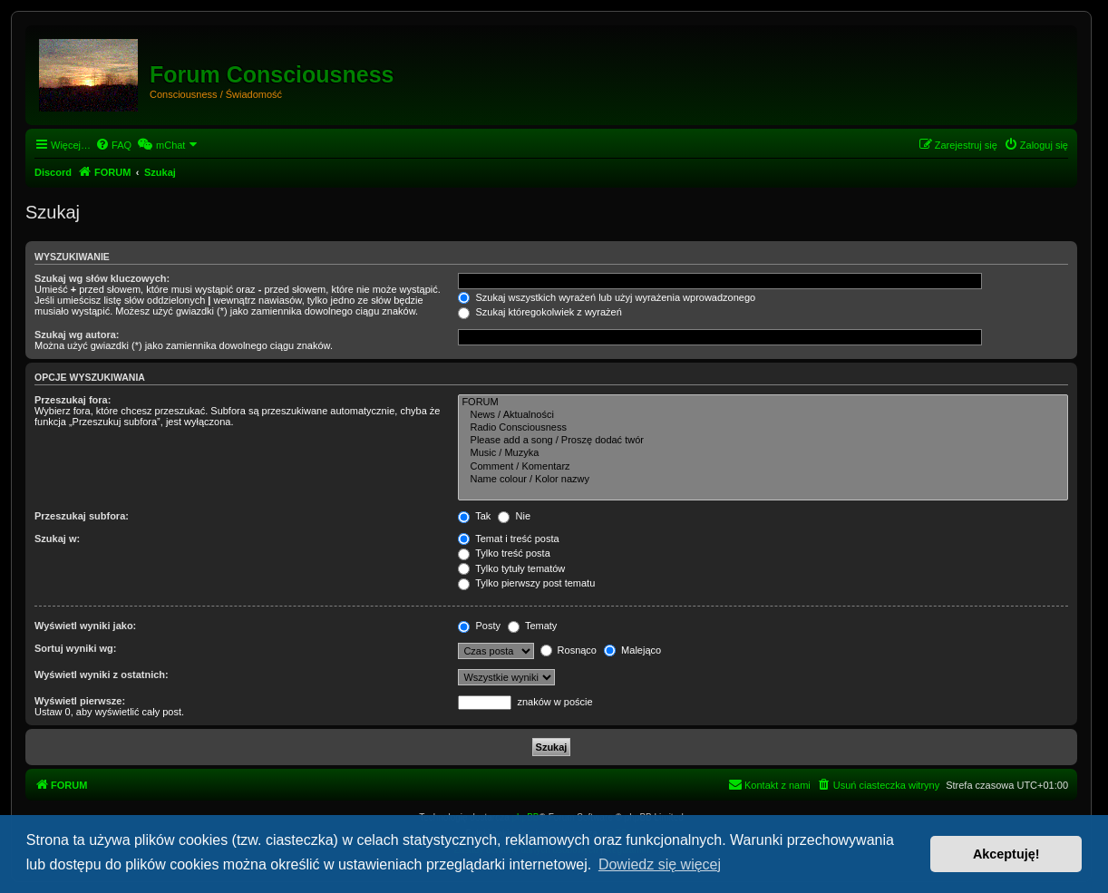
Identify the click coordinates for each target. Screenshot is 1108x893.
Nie (514, 515)
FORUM (763, 402)
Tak (474, 515)
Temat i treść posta (508, 538)
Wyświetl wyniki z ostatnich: (101, 674)
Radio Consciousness (763, 428)
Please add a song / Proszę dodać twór (763, 440)
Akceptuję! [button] (1006, 854)
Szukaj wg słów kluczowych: (102, 278)
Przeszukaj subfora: (81, 515)
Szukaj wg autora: (77, 334)
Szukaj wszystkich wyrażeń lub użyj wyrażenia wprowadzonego (606, 297)
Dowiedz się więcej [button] (659, 864)
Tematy (532, 625)
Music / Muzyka (763, 453)
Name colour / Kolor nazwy (763, 479)
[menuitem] (113, 145)
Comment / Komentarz (763, 467)
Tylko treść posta (503, 553)
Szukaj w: (57, 538)
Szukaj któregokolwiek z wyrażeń (539, 311)
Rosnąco (568, 650)
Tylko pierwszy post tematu (526, 583)
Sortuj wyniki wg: (75, 648)
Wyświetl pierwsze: (79, 700)
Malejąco (632, 650)
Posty (479, 625)
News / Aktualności (763, 415)
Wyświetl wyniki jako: (85, 625)
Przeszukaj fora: (72, 399)
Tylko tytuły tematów (511, 568)
